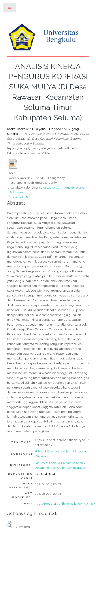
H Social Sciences (47, 451)
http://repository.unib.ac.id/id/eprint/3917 (65, 503)
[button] (9, 524)
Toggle (9, 8)
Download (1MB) (20, 197)
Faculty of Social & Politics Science (59, 463)
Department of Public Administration (60, 467)
